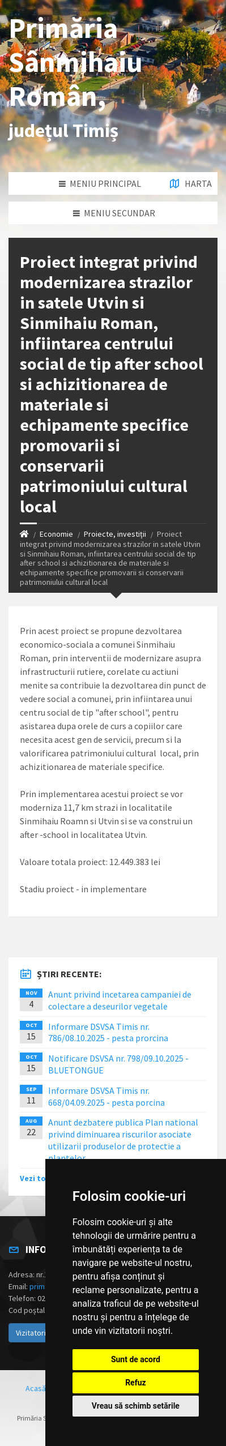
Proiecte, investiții (115, 534)
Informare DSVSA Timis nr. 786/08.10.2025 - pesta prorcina (108, 1032)
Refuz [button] (135, 1382)
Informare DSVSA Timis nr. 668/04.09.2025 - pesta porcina (106, 1096)
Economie (56, 534)
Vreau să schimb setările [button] (136, 1405)
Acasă (35, 1388)
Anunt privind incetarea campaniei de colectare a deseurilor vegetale (119, 1000)
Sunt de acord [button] (135, 1359)
